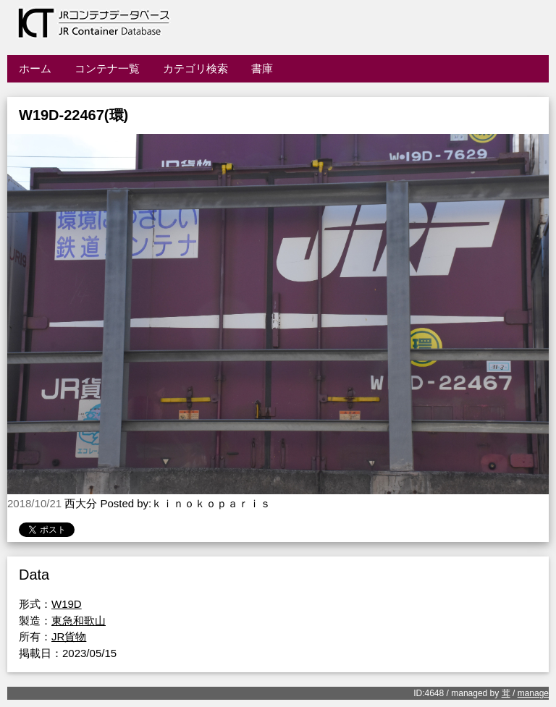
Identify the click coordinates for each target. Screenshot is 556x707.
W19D (66, 604)
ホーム (35, 68)
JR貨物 (68, 636)
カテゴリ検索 (195, 68)
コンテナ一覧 (107, 68)
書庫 (262, 68)
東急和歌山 (78, 620)
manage (533, 693)
